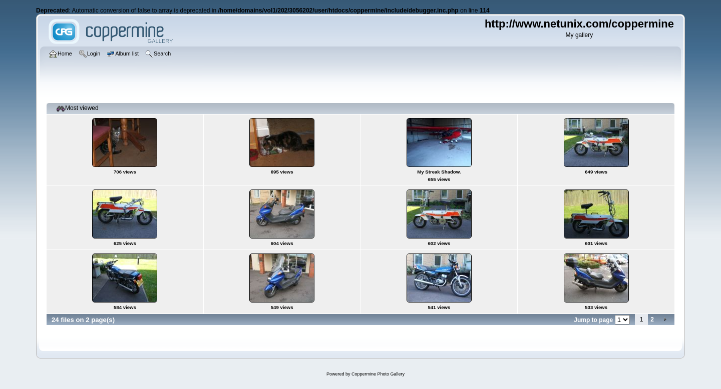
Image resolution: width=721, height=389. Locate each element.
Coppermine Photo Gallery (378, 374)
